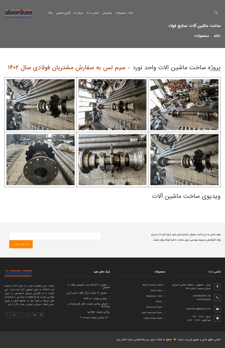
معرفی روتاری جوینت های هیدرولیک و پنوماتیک (89, 305)
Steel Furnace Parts (154, 285)
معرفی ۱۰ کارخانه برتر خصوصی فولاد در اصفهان (88, 286)
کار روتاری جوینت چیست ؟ (95, 317)
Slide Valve (158, 290)
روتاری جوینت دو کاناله (97, 298)
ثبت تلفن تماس (20, 244)
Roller (160, 301)
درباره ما (78, 13)
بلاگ (49, 13)
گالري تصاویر (63, 13)
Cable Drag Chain (154, 318)
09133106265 (204, 299)
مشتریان (107, 13)
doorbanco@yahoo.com (198, 309)
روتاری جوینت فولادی (98, 312)
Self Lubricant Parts (153, 312)
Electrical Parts (155, 307)
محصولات (120, 13)
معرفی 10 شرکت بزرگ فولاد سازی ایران (88, 293)
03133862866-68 (202, 296)
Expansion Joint (155, 296)
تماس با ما (93, 13)
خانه (131, 13)
